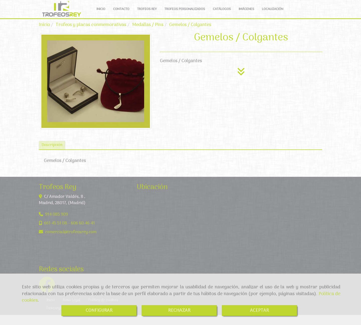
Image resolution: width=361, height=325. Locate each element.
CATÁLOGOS (222, 14)
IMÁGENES (246, 14)
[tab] (52, 155)
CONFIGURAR (99, 310)
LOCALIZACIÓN (272, 14)
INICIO (101, 14)
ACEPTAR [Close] (259, 310)
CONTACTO (121, 14)
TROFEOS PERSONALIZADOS (184, 14)
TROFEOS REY (147, 14)
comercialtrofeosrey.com (71, 242)
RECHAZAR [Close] (179, 310)
